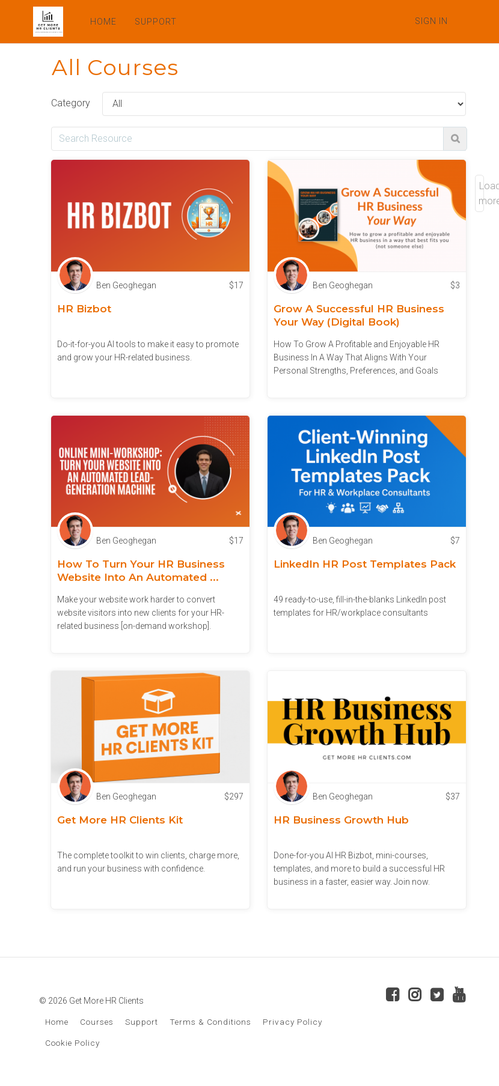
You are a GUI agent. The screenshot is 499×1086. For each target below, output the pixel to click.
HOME (103, 21)
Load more (481, 193)
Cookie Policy (72, 1043)
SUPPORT (156, 21)
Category (70, 103)
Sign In (431, 21)
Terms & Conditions (210, 1022)
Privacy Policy (292, 1022)
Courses (97, 1022)
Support (141, 1022)
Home (57, 1022)
